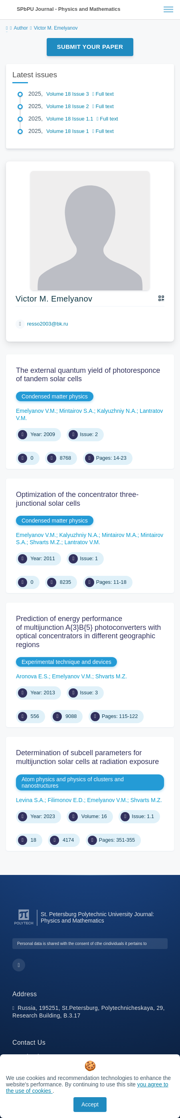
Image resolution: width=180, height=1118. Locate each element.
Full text (103, 94)
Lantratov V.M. (82, 542)
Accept (90, 1104)
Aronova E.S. (32, 676)
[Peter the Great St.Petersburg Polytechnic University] (23, 924)
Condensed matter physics (55, 396)
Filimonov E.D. (65, 800)
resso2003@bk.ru (47, 324)
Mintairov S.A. (76, 411)
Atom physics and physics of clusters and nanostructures (73, 782)
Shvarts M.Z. (45, 542)
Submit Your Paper (90, 46)
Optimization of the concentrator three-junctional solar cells (77, 499)
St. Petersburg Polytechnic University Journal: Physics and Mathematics (97, 917)
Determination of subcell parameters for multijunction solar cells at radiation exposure (87, 757)
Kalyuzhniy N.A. (116, 411)
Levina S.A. (30, 800)
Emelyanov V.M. (36, 411)
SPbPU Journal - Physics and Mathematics (69, 9)
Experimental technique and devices (66, 662)
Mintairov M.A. (119, 535)
